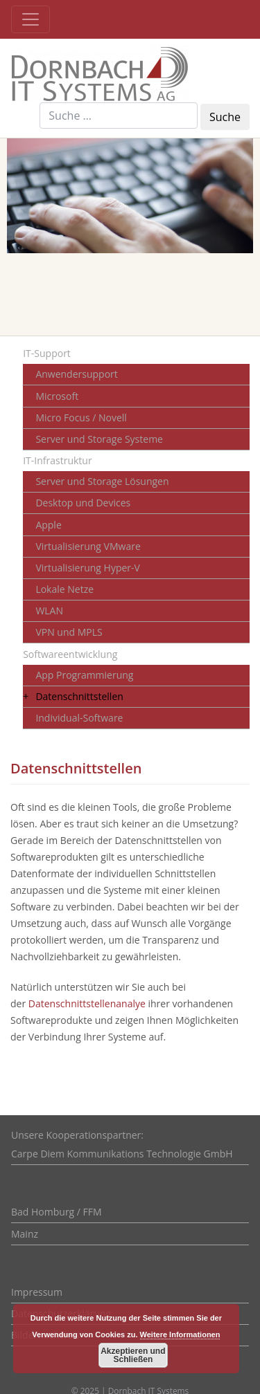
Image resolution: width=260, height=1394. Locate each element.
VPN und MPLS (68, 632)
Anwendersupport (76, 373)
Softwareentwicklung (70, 654)
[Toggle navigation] (30, 19)
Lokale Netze (64, 589)
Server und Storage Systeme (99, 439)
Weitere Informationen (180, 1334)
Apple (48, 524)
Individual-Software (79, 717)
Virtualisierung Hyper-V (87, 567)
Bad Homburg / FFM (56, 1211)
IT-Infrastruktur (57, 460)
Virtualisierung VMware (87, 546)
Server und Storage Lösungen (101, 481)
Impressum (36, 1292)
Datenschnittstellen (79, 696)
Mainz (24, 1233)
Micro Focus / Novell (81, 417)
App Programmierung (84, 674)
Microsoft (56, 396)
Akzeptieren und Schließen (133, 1355)
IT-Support (47, 353)
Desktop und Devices (82, 502)
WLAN (49, 610)
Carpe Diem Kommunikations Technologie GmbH (122, 1153)
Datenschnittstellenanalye (87, 1003)
